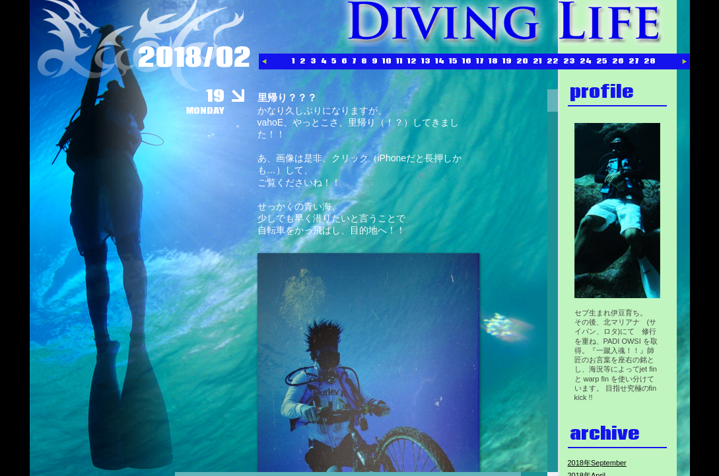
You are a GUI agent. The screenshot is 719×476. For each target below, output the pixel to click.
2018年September (597, 463)
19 (507, 61)
